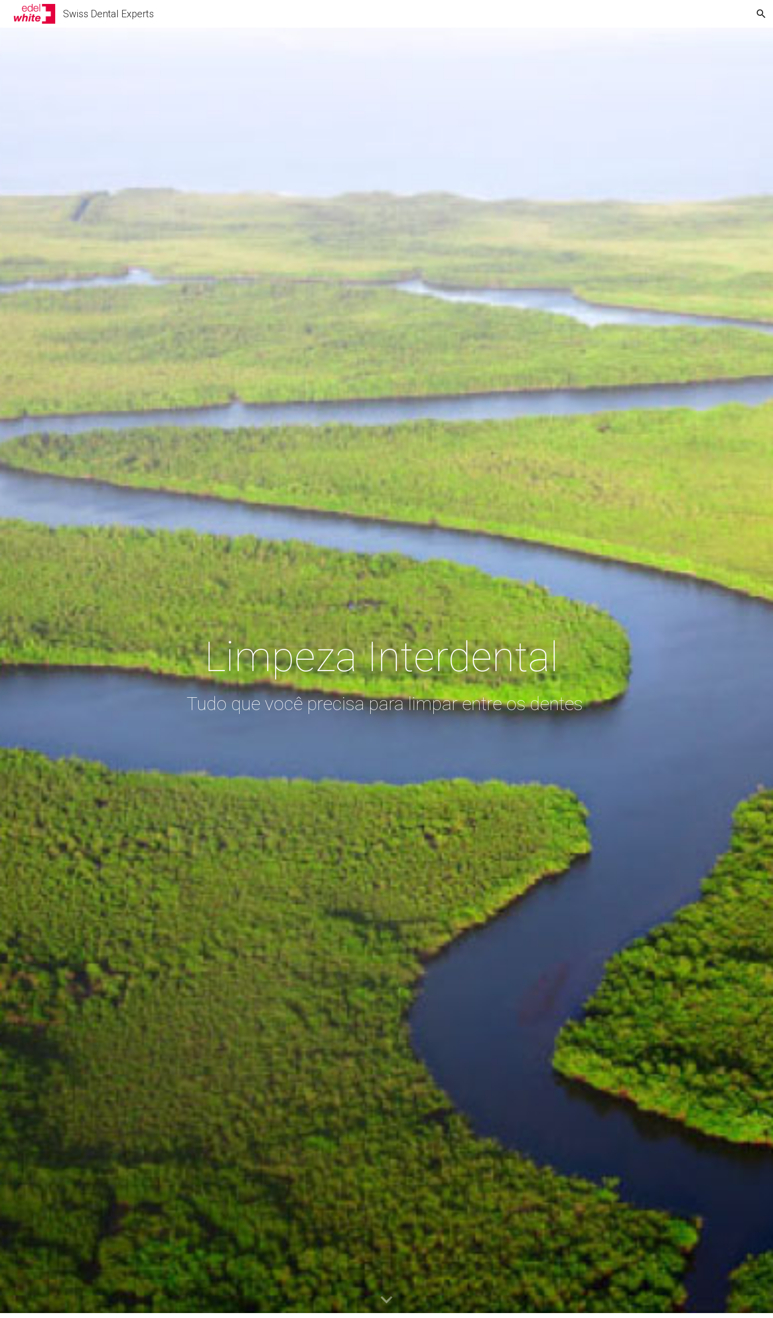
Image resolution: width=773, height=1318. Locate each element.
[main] (386, 672)
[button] (761, 14)
